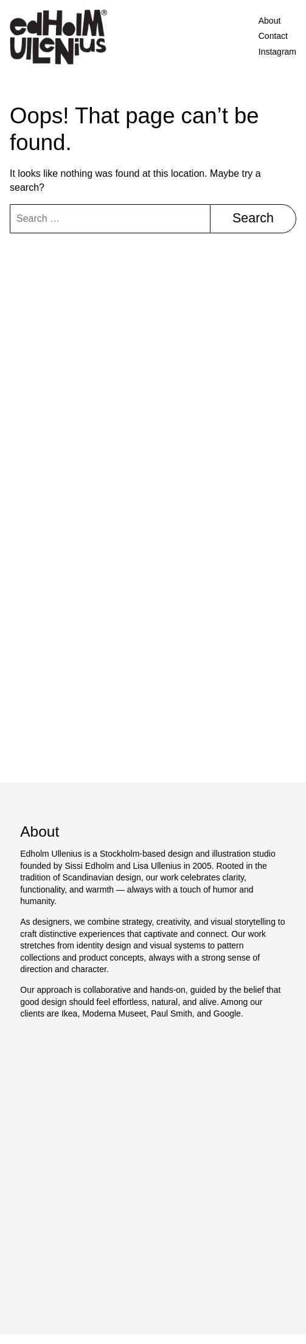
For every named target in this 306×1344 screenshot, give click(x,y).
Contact (273, 36)
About (270, 21)
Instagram (277, 52)
